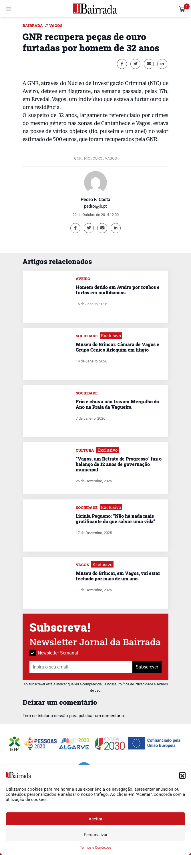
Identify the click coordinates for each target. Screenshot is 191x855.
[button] (182, 775)
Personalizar (96, 834)
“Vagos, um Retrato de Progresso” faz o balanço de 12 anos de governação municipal (119, 464)
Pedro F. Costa (95, 199)
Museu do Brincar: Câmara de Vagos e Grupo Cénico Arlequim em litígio (117, 347)
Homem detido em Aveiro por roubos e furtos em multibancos (118, 289)
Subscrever (147, 667)
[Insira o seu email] (81, 667)
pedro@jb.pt (95, 206)
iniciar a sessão (53, 715)
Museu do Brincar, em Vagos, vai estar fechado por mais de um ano (118, 576)
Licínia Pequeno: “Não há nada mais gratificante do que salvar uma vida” (115, 518)
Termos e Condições (95, 848)
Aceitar (95, 819)
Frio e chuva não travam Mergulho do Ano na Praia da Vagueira (117, 404)
